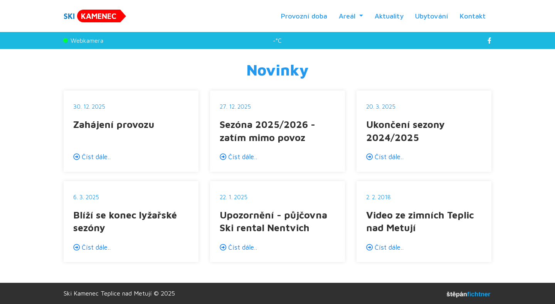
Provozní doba (304, 16)
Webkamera (83, 40)
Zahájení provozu (113, 124)
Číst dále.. (92, 157)
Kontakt (473, 16)
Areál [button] (348, 16)
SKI (92, 16)
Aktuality (389, 16)
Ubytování (431, 16)
